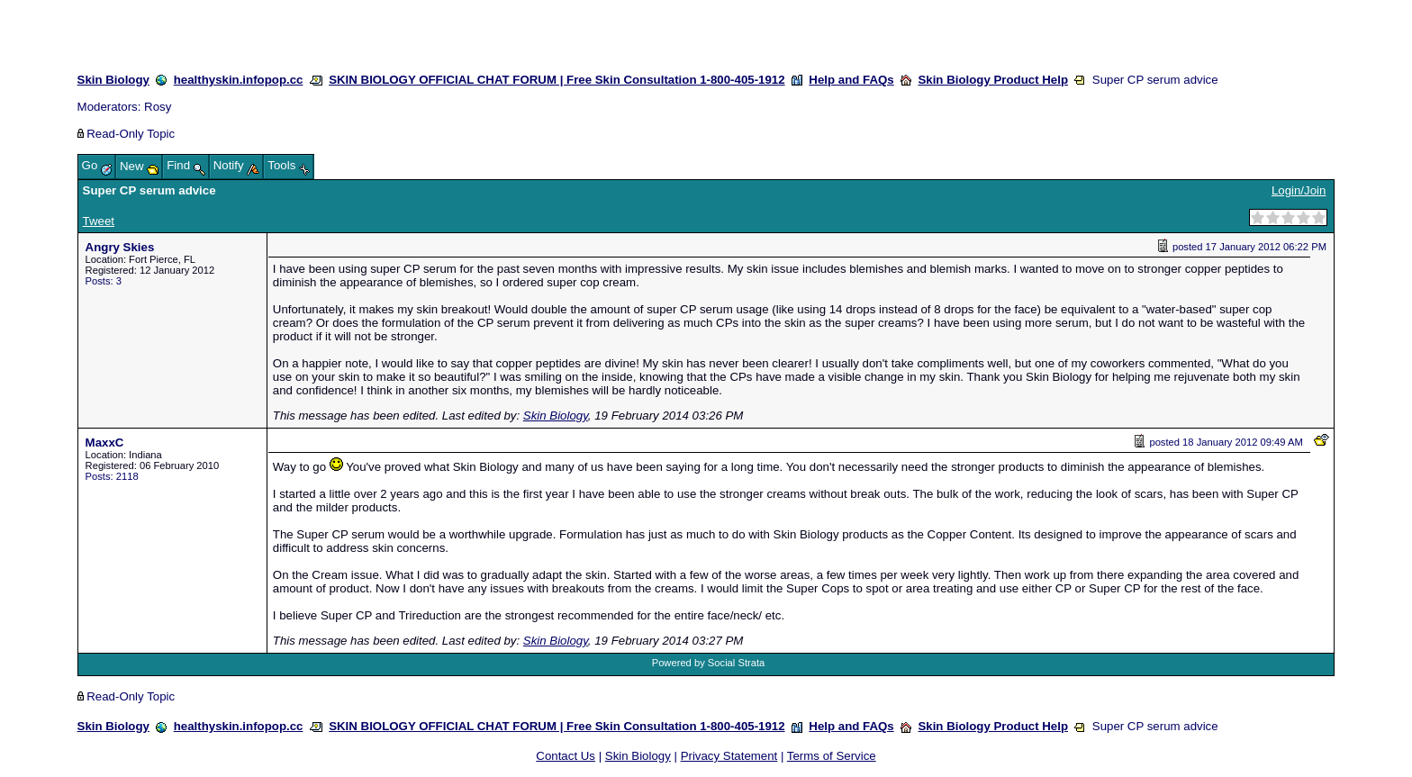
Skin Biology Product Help (993, 79)
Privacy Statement (729, 756)
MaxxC (105, 442)
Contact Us (565, 756)
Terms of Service (831, 756)
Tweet (98, 221)
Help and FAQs (851, 79)
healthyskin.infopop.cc (238, 79)
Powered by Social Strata (708, 662)
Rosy (157, 106)
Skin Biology (113, 79)
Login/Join (1299, 190)
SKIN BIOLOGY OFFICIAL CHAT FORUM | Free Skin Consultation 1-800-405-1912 (556, 79)
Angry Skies (120, 247)
